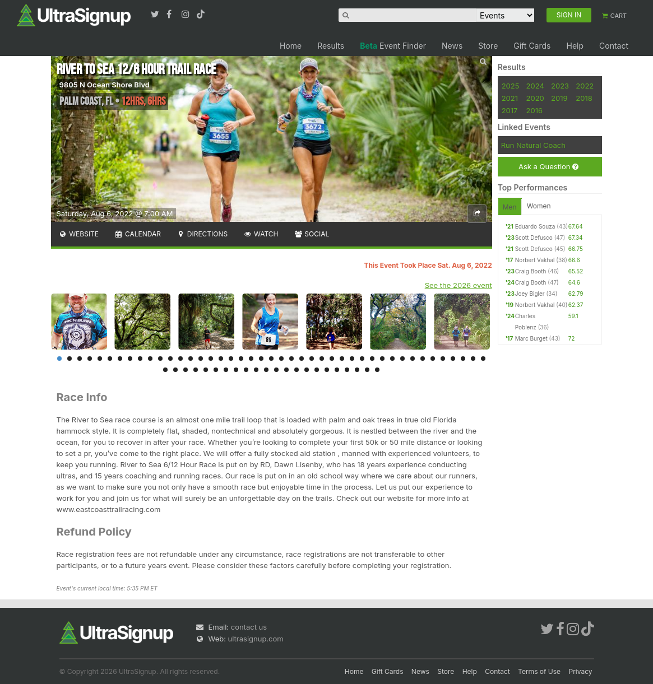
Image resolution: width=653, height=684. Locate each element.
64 (367, 369)
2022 (585, 85)
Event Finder (393, 45)
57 (296, 369)
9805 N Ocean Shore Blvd (104, 84)
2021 (510, 98)
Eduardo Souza (535, 226)
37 (422, 358)
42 (473, 358)
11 (160, 358)
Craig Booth (531, 271)
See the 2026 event (458, 285)
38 (432, 358)
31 (362, 358)
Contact (613, 45)
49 (216, 369)
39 (443, 358)
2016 (534, 110)
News (452, 45)
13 (180, 358)
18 (231, 358)
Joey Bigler (530, 293)
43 (483, 358)
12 (170, 358)
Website (79, 234)
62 (347, 369)
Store (488, 45)
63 (357, 369)
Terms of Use (539, 671)
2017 (510, 110)
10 (150, 358)
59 (316, 369)
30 (352, 358)
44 (165, 369)
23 (281, 358)
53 (256, 369)
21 (261, 358)
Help (574, 45)
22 (271, 358)
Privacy (580, 671)
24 (291, 358)
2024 (535, 85)
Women (539, 206)
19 (241, 358)
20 (251, 358)
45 (175, 369)
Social (312, 234)
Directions (202, 234)
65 (377, 369)
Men (510, 207)
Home (291, 45)
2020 (535, 98)
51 (236, 369)
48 (205, 369)
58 (306, 369)
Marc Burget (531, 338)
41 (463, 358)
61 (337, 369)
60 (327, 369)
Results (330, 45)
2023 (560, 85)
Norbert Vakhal (535, 260)
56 (286, 369)
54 (266, 369)
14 (190, 358)
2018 (584, 98)
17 (221, 358)
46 (185, 369)
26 (311, 358)
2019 (559, 98)
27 (321, 358)
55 (276, 369)
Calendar (137, 234)
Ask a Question (548, 166)
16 (211, 358)
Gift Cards (531, 45)
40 (453, 358)
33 (382, 358)
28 (332, 358)
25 (301, 358)
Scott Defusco (534, 237)
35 (402, 358)
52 (246, 369)
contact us (249, 626)
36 (412, 358)
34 (392, 358)
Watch (260, 234)
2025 (511, 85)
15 (200, 358)
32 (372, 358)
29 (342, 358)
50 (226, 369)
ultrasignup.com (256, 638)
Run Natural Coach (533, 145)
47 (195, 369)
